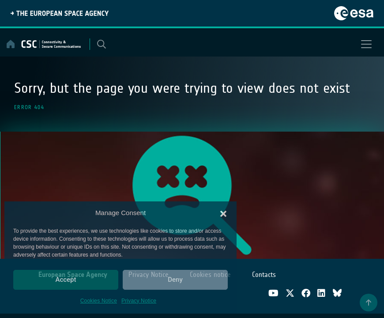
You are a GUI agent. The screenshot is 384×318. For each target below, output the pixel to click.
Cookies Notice (98, 301)
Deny (175, 280)
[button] (223, 212)
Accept (65, 280)
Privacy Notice (138, 301)
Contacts (264, 274)
